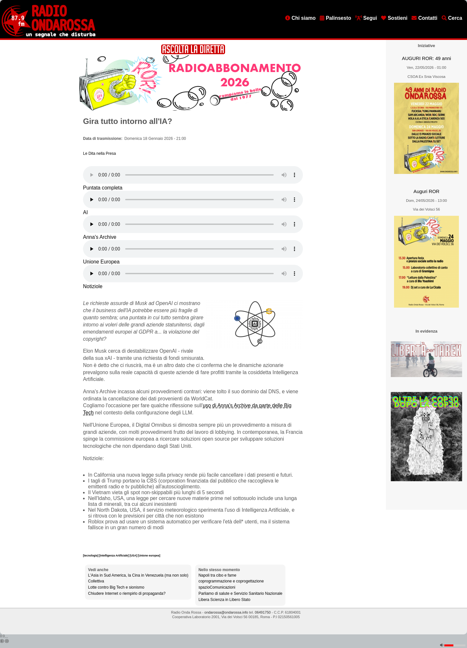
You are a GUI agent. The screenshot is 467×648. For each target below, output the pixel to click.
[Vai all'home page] (48, 36)
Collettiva (96, 581)
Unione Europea (101, 261)
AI (85, 212)
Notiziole (92, 286)
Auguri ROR (426, 191)
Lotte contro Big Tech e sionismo (116, 587)
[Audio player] (193, 175)
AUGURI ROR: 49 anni (426, 58)
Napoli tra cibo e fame (217, 575)
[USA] (134, 555)
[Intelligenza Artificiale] (114, 555)
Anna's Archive (99, 237)
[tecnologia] (91, 555)
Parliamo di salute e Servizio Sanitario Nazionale (240, 593)
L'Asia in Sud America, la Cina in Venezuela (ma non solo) (138, 575)
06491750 (263, 612)
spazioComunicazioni (216, 587)
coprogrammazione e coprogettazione (231, 581)
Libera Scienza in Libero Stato (224, 599)
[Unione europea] (149, 555)
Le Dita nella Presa (99, 153)
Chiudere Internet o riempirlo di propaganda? (127, 593)
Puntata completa (102, 187)
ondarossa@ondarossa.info (226, 612)
